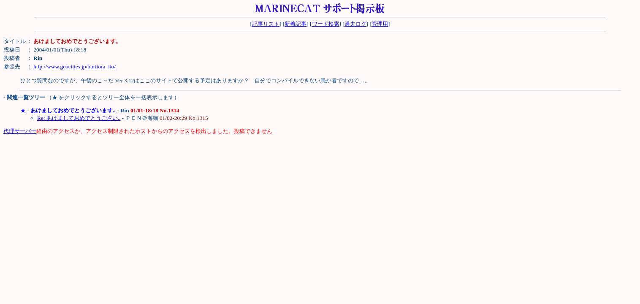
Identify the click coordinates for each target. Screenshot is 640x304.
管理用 (380, 24)
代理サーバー (19, 131)
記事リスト (265, 24)
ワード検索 (325, 24)
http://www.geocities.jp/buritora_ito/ (74, 66)
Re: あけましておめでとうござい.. (79, 118)
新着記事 (295, 24)
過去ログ (355, 24)
